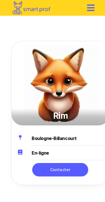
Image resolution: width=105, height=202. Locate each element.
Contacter (60, 169)
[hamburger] (91, 7)
